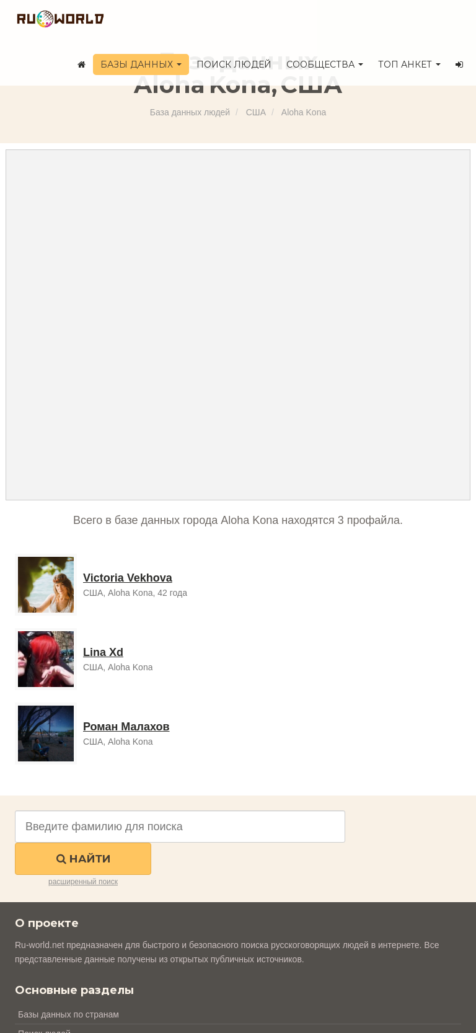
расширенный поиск (83, 881)
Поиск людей (233, 64)
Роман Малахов (126, 726)
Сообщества (324, 64)
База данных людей (190, 112)
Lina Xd (103, 652)
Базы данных (141, 64)
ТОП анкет (409, 64)
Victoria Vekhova (127, 578)
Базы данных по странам (68, 1014)
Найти (83, 859)
